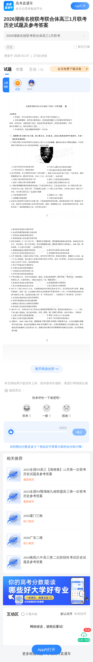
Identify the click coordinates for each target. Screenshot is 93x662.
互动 (37, 69)
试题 (8, 69)
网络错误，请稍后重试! (46, 626)
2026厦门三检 (33, 516)
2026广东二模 (33, 538)
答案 (19, 69)
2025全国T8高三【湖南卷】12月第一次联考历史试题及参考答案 (54, 472)
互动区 (13, 614)
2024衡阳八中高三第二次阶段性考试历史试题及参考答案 (54, 560)
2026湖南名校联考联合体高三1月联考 (33, 36)
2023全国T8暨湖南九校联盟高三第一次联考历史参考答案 (54, 494)
